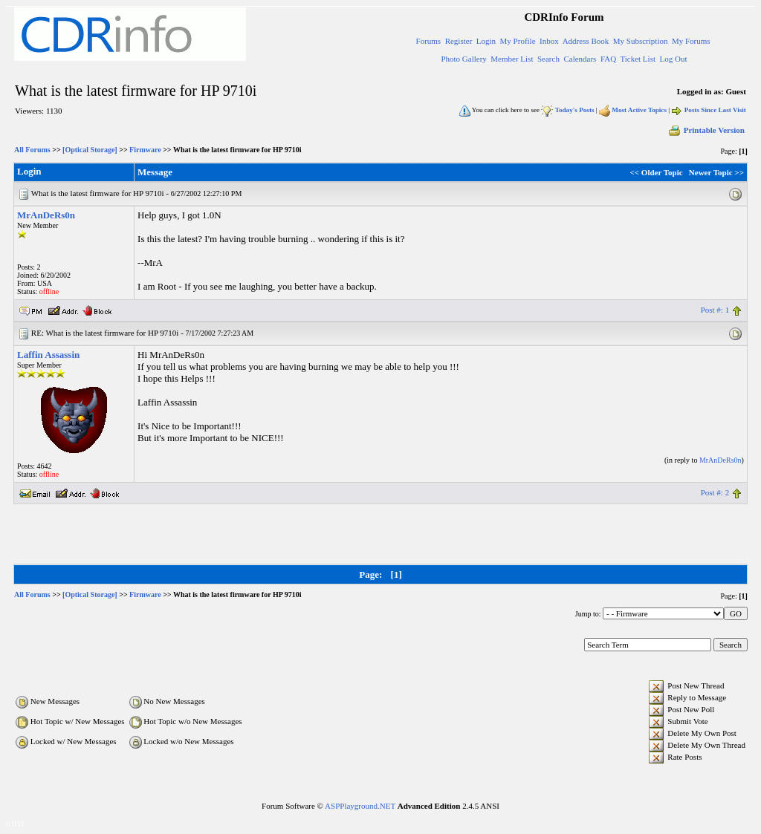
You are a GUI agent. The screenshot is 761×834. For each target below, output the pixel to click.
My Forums (691, 40)
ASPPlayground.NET (360, 805)
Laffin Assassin (48, 354)
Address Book (586, 40)
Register (459, 40)
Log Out (673, 58)
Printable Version (706, 130)
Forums (428, 40)
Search (548, 58)
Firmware (145, 150)
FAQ (608, 58)
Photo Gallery (463, 58)
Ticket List (637, 58)
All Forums (32, 150)
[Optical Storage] (89, 150)
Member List (511, 58)
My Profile (518, 40)
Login (486, 40)
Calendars (579, 58)
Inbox (549, 40)
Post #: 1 (715, 309)
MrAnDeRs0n (46, 215)
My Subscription (640, 40)
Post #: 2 (715, 492)
